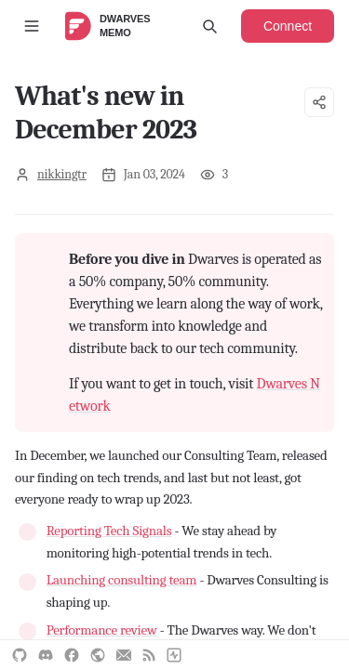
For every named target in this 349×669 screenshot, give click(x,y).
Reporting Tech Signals (109, 530)
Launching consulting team (122, 579)
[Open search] (209, 26)
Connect (287, 26)
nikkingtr (62, 174)
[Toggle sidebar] (31, 26)
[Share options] (319, 102)
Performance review (102, 630)
